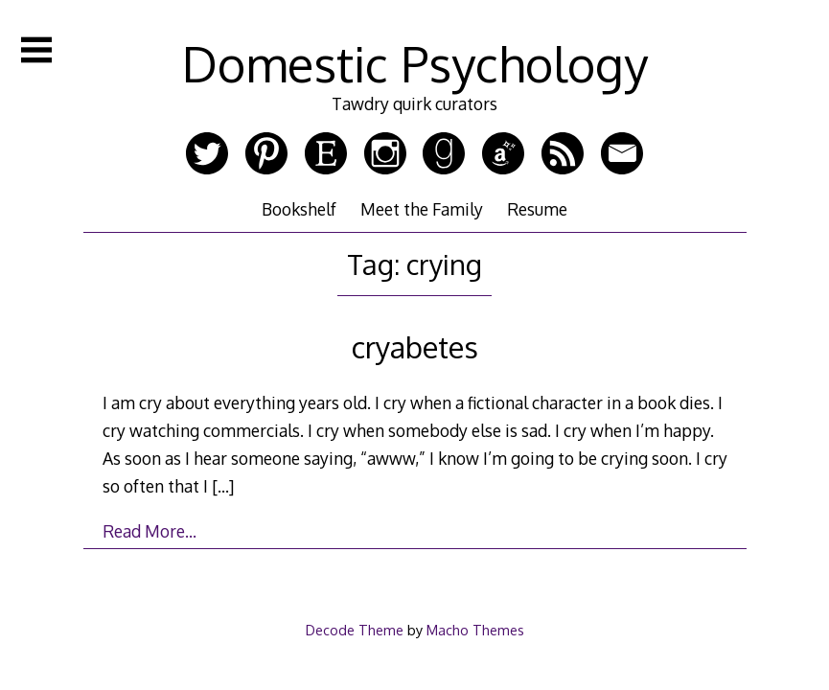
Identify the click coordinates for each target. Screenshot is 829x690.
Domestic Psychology (415, 63)
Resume (537, 208)
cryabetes (415, 346)
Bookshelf (299, 208)
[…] (223, 485)
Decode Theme (354, 629)
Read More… (149, 530)
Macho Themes (475, 629)
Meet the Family (421, 208)
